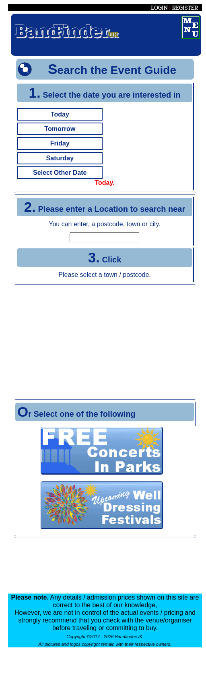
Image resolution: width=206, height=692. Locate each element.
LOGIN (159, 7)
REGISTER (185, 7)
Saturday (60, 158)
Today (60, 114)
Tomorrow (59, 128)
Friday (60, 143)
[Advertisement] (105, 342)
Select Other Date (60, 172)
